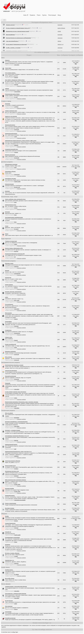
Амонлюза (60, 43)
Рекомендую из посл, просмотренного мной (17, 37)
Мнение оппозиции (10, 154)
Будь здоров (8, 357)
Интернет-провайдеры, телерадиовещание (16, 421)
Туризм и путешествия (11, 241)
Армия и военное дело (11, 110)
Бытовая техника (9, 508)
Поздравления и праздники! (12, 537)
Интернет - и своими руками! (12, 430)
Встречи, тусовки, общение (12, 553)
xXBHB (59, 37)
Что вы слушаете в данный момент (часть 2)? (18, 33)
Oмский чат (8, 531)
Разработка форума (10, 618)
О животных (8, 330)
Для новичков (8, 606)
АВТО (6, 297)
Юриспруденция (9, 184)
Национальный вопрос (11, 133)
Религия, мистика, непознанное (13, 291)
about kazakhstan (10, 40)
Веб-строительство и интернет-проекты (15, 479)
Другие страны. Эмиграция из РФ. (14, 248)
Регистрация (52, 15)
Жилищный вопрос (10, 124)
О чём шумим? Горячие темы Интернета (15, 391)
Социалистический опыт (11, 149)
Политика (7, 103)
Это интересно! (9, 304)
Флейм (7, 516)
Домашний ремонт (10, 495)
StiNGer (59, 46)
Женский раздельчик (10, 376)
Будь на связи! (9, 413)
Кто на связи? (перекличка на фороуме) (16, 50)
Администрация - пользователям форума (16, 586)
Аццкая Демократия (10, 523)
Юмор (6, 233)
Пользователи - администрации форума (15, 593)
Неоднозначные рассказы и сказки (14, 365)
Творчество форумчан (11, 370)
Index (24, 15)
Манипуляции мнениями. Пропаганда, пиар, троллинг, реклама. (21, 402)
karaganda (60, 30)
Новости (7, 60)
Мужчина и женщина (10, 351)
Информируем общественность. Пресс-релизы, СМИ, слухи (20, 140)
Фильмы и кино (9, 263)
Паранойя (7, 383)
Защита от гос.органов (11, 116)
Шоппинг (7, 191)
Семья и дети (8, 337)
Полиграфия (8, 321)
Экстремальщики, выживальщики (14, 217)
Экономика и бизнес (10, 171)
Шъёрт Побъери (61, 33)
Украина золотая (10, 30)
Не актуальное (9, 600)
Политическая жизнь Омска (12, 94)
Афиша (7, 88)
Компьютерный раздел (11, 444)
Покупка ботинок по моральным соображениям (18, 43)
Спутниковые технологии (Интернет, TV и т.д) (17, 435)
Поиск (38, 15)
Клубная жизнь (9, 569)
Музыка (7, 270)
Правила (32, 15)
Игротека (7, 211)
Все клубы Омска (9, 578)
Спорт (6, 226)
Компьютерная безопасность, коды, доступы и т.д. (18, 451)
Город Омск (8, 68)
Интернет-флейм (9, 488)
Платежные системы (10, 178)
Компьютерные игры (10, 204)
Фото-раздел (8, 313)
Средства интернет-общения (12, 460)
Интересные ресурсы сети (12, 471)
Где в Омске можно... (10, 72)
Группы (44, 15)
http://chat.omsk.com (10, 533)
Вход (59, 15)
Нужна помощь (9, 284)
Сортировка (8, 611)
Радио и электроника (10, 503)
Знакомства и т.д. (9, 560)
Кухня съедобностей (10, 344)
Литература (8, 277)
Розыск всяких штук (10, 465)
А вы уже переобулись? (12, 46)
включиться (41, 519)
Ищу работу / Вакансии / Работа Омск (15, 80)
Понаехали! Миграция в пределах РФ (15, 253)
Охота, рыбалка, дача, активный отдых (15, 199)
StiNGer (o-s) (60, 50)
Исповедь (7, 544)
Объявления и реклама (11, 164)
